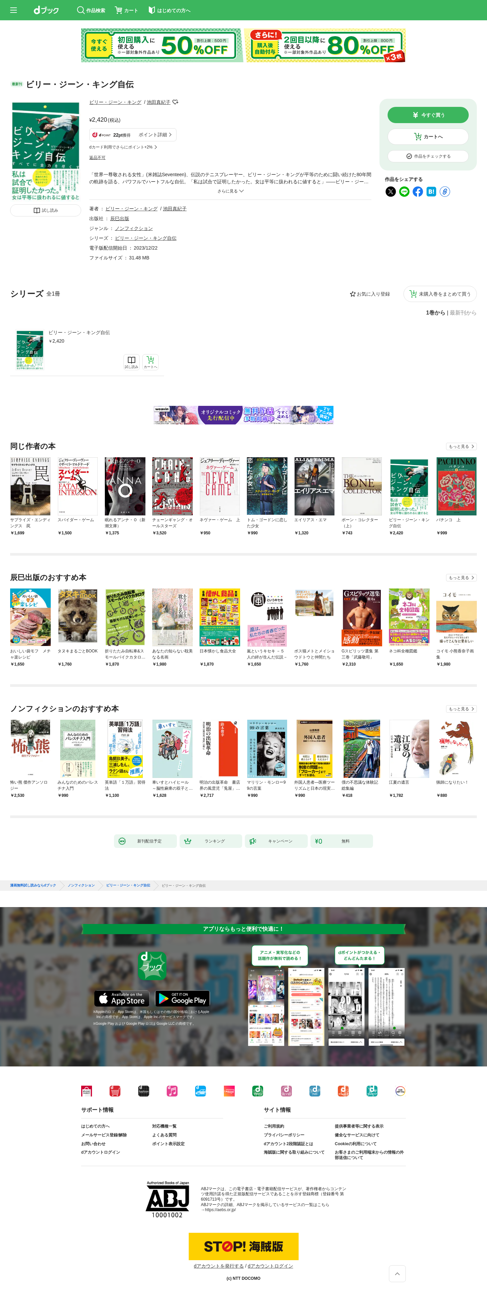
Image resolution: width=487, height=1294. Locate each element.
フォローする (175, 102)
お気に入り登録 (373, 294)
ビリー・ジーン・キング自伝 (79, 332)
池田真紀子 (158, 102)
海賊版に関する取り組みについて (294, 1152)
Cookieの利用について (356, 1143)
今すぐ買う (433, 115)
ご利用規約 (274, 1126)
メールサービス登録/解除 (104, 1135)
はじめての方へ (95, 1126)
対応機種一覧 (164, 1126)
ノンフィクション (134, 228)
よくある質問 (164, 1135)
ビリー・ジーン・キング (115, 102)
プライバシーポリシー (284, 1135)
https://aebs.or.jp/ (220, 1209)
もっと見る (459, 446)
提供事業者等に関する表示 (359, 1126)
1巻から (435, 313)
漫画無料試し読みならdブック (33, 885)
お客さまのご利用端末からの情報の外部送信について (369, 1155)
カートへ (433, 136)
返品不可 (97, 157)
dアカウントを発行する (219, 1266)
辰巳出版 (119, 218)
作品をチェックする (432, 156)
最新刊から (463, 313)
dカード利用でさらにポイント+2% (121, 147)
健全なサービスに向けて (357, 1135)
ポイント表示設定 (168, 1143)
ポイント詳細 (153, 134)
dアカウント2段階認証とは (288, 1143)
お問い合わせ (93, 1143)
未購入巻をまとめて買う (445, 294)
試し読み (50, 210)
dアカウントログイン (100, 1152)
